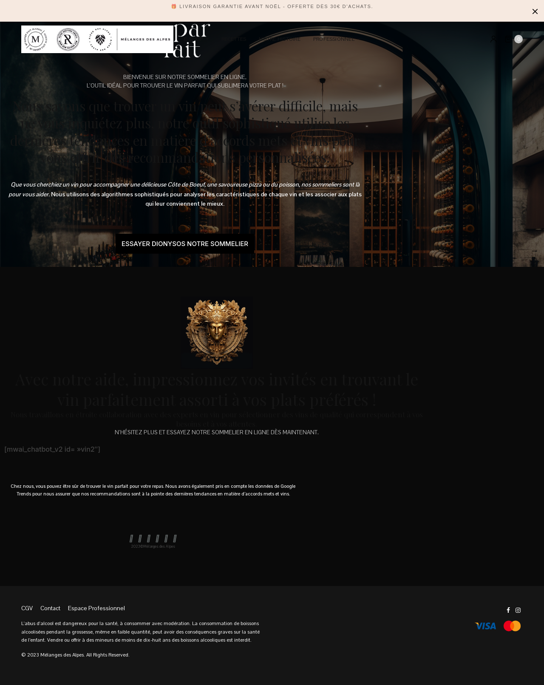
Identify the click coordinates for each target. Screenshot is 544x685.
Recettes (233, 39)
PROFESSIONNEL (333, 39)
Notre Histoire (279, 39)
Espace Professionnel (96, 608)
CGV (27, 608)
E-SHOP (193, 39)
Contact (50, 608)
